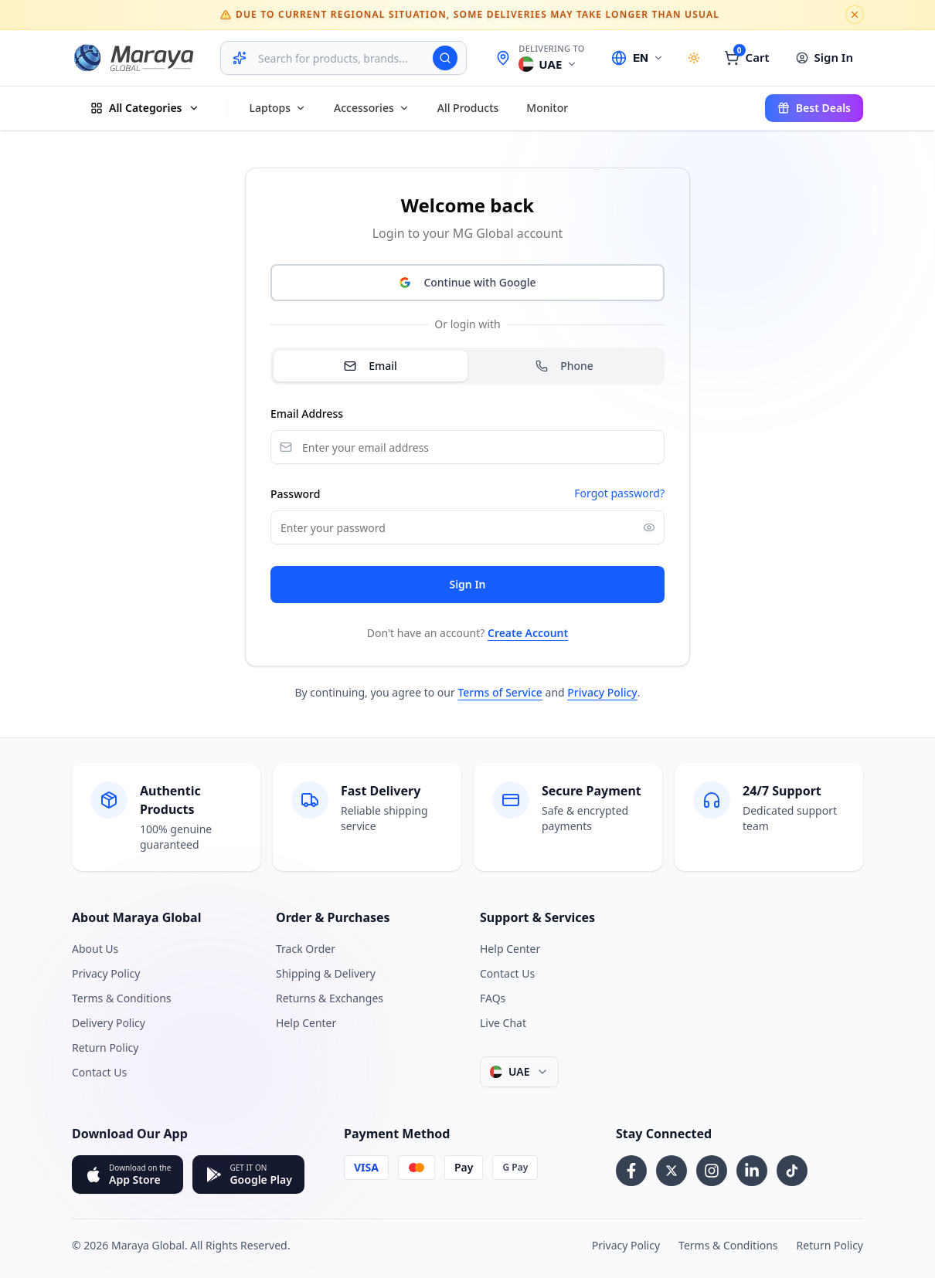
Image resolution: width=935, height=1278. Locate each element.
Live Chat (503, 1022)
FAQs (492, 998)
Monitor (547, 107)
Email (370, 365)
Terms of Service (499, 692)
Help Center (306, 1022)
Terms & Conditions (122, 998)
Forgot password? (619, 493)
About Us (95, 948)
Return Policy (105, 1047)
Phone (564, 365)
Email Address (306, 413)
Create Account (528, 632)
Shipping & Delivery (326, 973)
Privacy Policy (602, 692)
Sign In (467, 584)
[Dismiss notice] (854, 14)
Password (295, 493)
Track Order (305, 948)
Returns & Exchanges (329, 998)
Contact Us (99, 1072)
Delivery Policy (108, 1022)
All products (468, 107)
